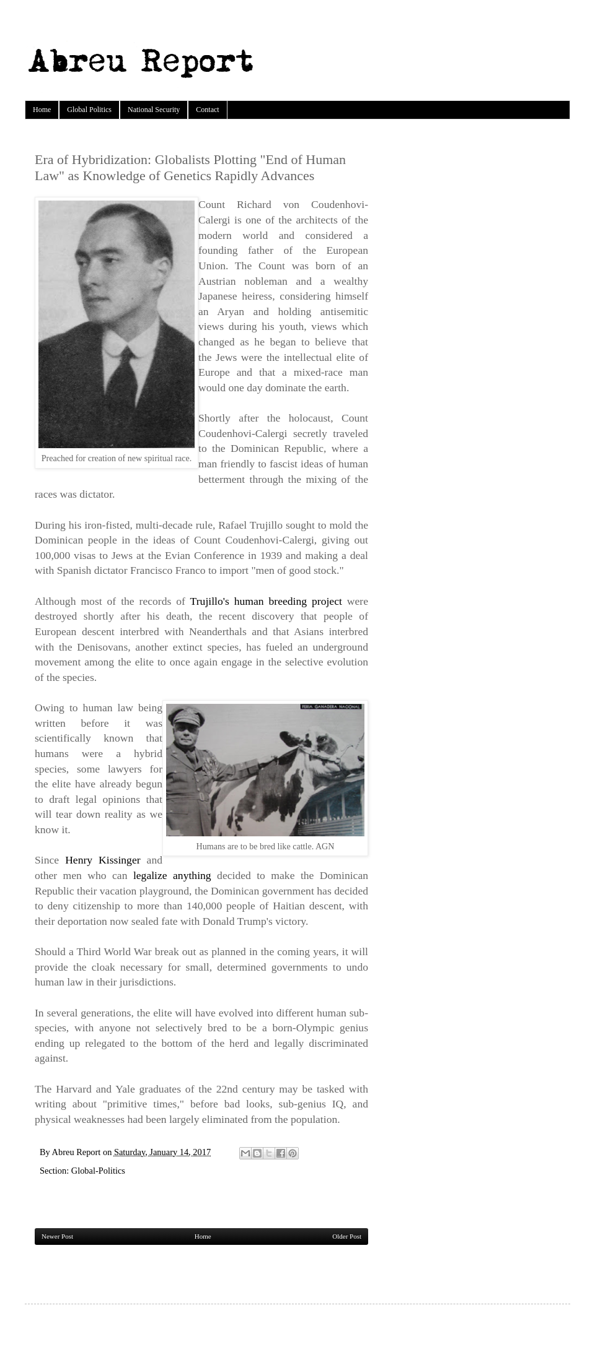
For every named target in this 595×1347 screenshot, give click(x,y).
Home (42, 109)
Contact (207, 109)
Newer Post (57, 1236)
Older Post (346, 1236)
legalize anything (172, 875)
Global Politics (89, 109)
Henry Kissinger (102, 860)
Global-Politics (98, 1171)
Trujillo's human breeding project (266, 601)
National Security (154, 109)
